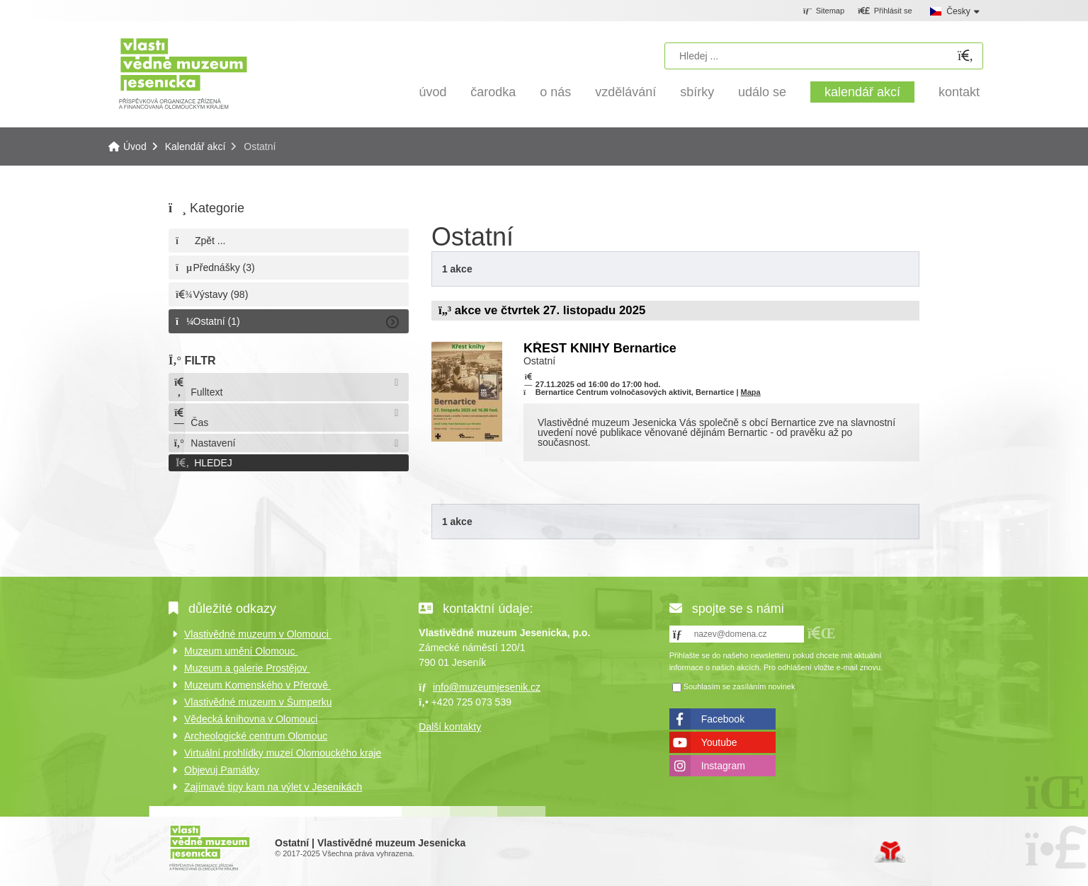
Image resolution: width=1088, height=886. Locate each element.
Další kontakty (450, 726)
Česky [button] (958, 11)
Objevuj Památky (221, 770)
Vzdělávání (625, 92)
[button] (885, 11)
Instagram (723, 765)
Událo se (762, 92)
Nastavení (204, 443)
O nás (555, 92)
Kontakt (959, 92)
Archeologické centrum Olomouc (255, 736)
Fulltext (197, 387)
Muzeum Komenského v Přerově (257, 685)
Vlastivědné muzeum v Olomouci (258, 634)
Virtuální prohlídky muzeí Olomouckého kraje (282, 753)
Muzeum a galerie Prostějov (247, 668)
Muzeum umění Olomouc (241, 651)
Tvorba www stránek (890, 852)
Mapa (751, 392)
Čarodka (493, 92)
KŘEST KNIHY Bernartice (599, 348)
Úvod (183, 72)
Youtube (719, 742)
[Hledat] (965, 56)
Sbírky (697, 92)
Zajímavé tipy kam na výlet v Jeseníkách (273, 787)
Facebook (722, 719)
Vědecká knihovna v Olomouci (250, 719)
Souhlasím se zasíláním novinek (739, 686)
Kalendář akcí (862, 92)
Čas (190, 418)
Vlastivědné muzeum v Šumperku (258, 702)
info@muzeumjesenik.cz (486, 687)
